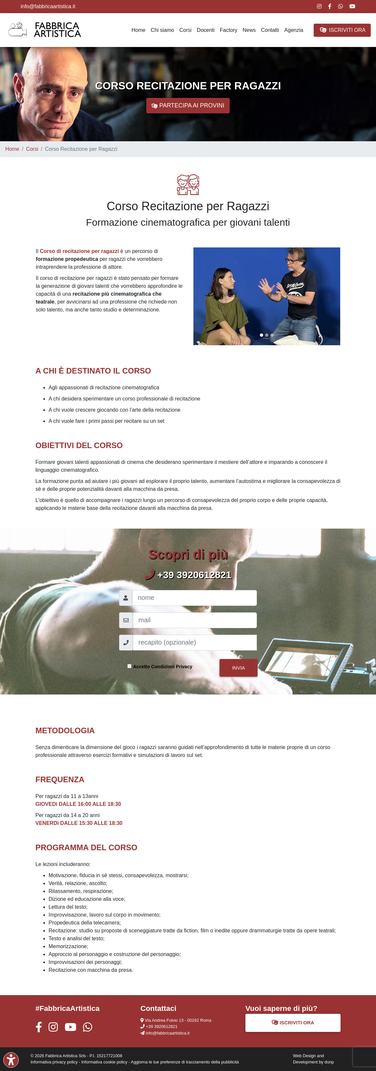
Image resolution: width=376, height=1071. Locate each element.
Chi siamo (162, 30)
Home (139, 30)
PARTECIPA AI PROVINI (188, 106)
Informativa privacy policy (54, 1062)
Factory (228, 30)
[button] (204, 296)
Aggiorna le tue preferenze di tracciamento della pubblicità (185, 1062)
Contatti (270, 30)
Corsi (185, 30)
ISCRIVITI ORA (342, 30)
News (249, 30)
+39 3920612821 (162, 1026)
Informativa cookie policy (104, 1062)
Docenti (206, 30)
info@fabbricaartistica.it (48, 6)
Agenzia (293, 30)
